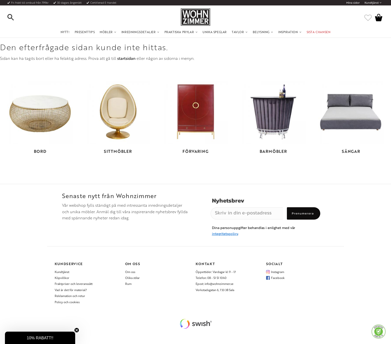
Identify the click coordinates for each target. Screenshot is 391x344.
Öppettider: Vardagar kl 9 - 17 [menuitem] (216, 272)
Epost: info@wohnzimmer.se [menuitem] (214, 283)
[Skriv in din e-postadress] (246, 213)
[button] (14, 18)
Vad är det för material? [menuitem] (71, 290)
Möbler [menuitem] (106, 32)
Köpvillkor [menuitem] (62, 277)
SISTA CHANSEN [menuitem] (319, 32)
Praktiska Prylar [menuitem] (179, 32)
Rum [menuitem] (128, 283)
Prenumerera (303, 213)
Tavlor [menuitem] (238, 32)
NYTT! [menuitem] (65, 32)
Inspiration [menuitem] (288, 32)
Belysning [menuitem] (261, 32)
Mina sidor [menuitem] (353, 3)
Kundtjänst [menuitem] (372, 3)
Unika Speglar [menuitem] (215, 32)
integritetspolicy (225, 233)
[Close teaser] (76, 330)
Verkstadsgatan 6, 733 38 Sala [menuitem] (215, 290)
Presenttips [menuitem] (85, 32)
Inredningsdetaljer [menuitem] (138, 32)
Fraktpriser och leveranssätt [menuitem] (73, 283)
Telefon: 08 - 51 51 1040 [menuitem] (211, 277)
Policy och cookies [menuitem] (67, 302)
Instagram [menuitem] (277, 272)
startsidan (126, 58)
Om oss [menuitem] (130, 272)
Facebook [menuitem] (278, 277)
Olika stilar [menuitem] (132, 277)
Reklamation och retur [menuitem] (70, 296)
